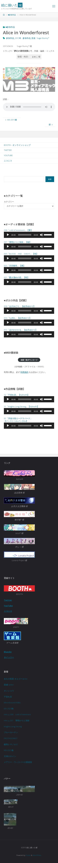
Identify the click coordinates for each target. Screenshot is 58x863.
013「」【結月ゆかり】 (20, 330)
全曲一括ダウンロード (29, 360)
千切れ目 (8, 696)
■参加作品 (12, 15)
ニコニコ (8, 611)
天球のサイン (10, 756)
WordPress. (37, 855)
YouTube (8, 605)
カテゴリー (9, 201)
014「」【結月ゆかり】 (17, 318)
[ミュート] (41, 234)
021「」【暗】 (16, 277)
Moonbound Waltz (12, 702)
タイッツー (9, 657)
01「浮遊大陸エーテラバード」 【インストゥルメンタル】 (18, 420)
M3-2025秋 (9, 708)
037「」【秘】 (17, 242)
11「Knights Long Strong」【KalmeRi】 (21, 406)
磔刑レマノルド (11, 744)
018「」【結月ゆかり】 (19, 306)
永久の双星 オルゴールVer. (16, 679)
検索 (50, 179)
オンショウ (9, 690)
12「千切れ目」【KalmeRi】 (16, 395)
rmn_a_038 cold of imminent (17, 714)
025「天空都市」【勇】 (14, 265)
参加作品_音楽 (29, 38)
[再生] (7, 234)
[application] (29, 235)
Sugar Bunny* (43, 38)
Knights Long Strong (13, 726)
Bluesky (8, 652)
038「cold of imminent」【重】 (18, 230)
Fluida (28, 855)
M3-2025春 (9, 750)
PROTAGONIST (10, 738)
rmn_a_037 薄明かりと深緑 (16, 720)
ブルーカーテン (11, 732)
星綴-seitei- (9, 684)
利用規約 (24, 372)
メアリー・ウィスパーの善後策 (18, 762)
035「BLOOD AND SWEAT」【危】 (21, 254)
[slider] (24, 235)
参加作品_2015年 (13, 38)
